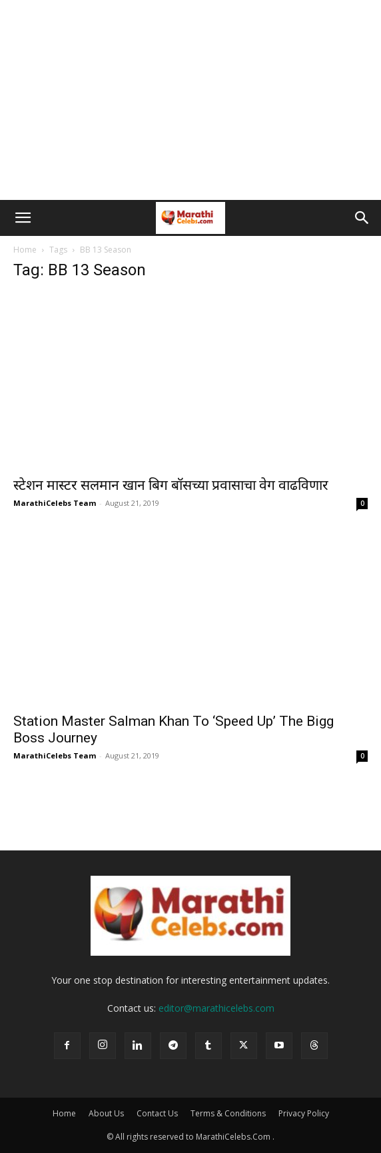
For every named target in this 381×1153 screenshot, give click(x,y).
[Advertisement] (190, 100)
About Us (106, 1113)
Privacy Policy (303, 1113)
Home (25, 249)
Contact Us (157, 1113)
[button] (22, 218)
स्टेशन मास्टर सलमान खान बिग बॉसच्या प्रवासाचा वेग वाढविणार (170, 485)
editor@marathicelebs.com (216, 1008)
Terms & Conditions (228, 1113)
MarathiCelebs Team (54, 503)
